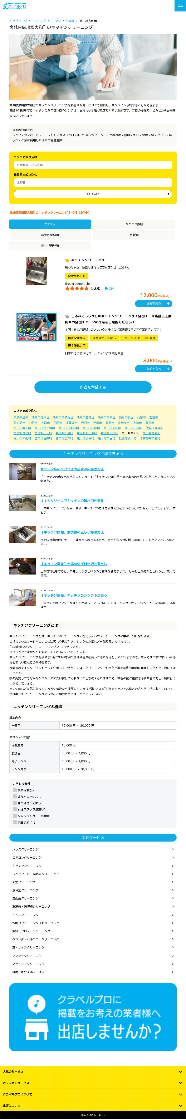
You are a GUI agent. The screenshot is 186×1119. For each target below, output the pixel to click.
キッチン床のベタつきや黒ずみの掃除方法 (72, 469)
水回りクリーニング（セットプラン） (37, 923)
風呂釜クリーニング (25, 890)
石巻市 (141, 417)
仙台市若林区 (85, 417)
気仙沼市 (19, 423)
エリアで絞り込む (25, 157)
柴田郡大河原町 (69, 428)
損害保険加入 (26, 790)
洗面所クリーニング (25, 898)
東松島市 (123, 423)
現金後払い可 (26, 822)
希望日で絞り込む (25, 175)
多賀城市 (71, 423)
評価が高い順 (50, 245)
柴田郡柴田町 (112, 428)
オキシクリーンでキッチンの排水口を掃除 (72, 500)
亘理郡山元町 (43, 433)
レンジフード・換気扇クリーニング (35, 874)
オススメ (50, 224)
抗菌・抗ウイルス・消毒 (28, 972)
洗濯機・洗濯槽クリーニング (31, 906)
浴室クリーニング (24, 882)
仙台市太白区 (106, 417)
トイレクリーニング (25, 915)
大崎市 (137, 423)
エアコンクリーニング (26, 857)
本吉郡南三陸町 (150, 438)
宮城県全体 (21, 417)
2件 (111, 288)
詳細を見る (153, 303)
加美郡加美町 (64, 438)
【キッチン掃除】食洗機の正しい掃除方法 (72, 532)
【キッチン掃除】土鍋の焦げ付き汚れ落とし (73, 564)
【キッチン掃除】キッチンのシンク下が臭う (73, 595)
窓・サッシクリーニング (28, 947)
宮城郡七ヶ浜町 (87, 433)
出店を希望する (93, 387)
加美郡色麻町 (43, 438)
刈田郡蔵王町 (22, 428)
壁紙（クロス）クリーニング (31, 931)
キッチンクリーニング (88, 260)
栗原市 (110, 423)
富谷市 (149, 423)
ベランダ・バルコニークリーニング (35, 939)
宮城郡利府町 (109, 433)
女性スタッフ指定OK (31, 809)
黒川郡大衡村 (22, 438)
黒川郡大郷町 (151, 433)
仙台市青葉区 (40, 417)
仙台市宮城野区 (63, 417)
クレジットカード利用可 (34, 816)
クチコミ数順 (134, 224)
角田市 (57, 423)
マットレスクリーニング (28, 964)
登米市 (97, 423)
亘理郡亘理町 (22, 433)
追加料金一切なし (29, 797)
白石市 (33, 423)
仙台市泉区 (126, 417)
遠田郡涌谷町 (85, 438)
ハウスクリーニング (25, 849)
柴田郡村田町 (91, 428)
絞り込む (93, 194)
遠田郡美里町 (106, 438)
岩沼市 (85, 423)
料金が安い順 (50, 235)
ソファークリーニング (26, 956)
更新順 (134, 235)
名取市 (45, 423)
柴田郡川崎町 (133, 428)
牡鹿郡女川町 (127, 438)
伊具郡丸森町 (154, 428)
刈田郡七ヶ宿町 (45, 428)
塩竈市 (153, 417)
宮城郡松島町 (64, 433)
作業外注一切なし (29, 803)
